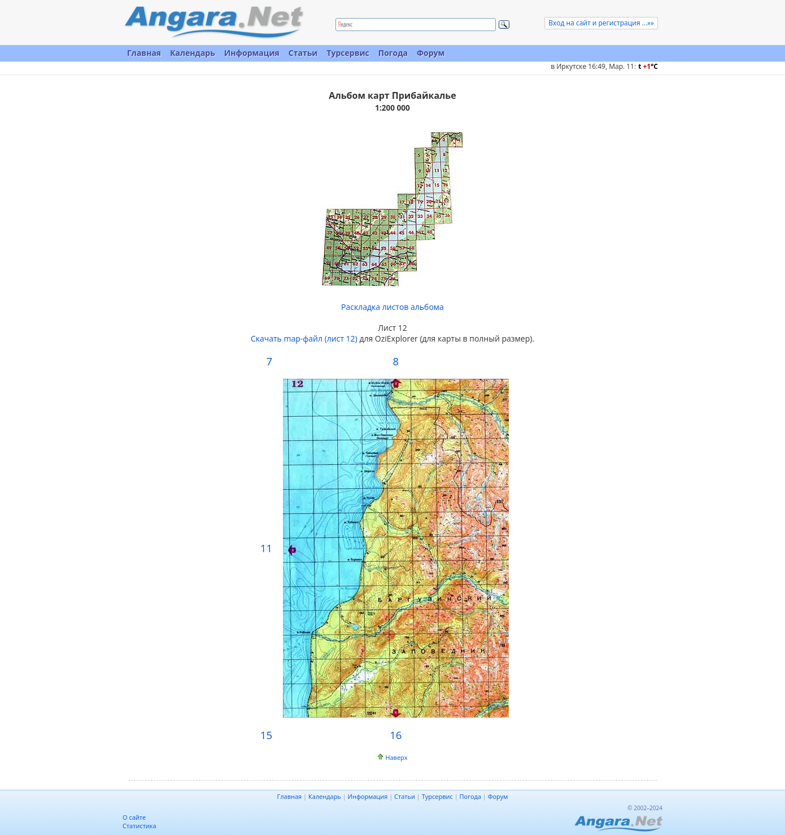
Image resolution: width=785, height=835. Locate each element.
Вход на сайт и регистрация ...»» (601, 23)
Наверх (396, 757)
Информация (252, 52)
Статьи (303, 52)
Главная (144, 52)
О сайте (134, 817)
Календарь (192, 52)
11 (266, 548)
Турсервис (347, 52)
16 (396, 735)
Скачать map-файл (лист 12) (304, 338)
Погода (393, 52)
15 (266, 735)
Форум (430, 52)
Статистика (139, 825)
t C (648, 66)
